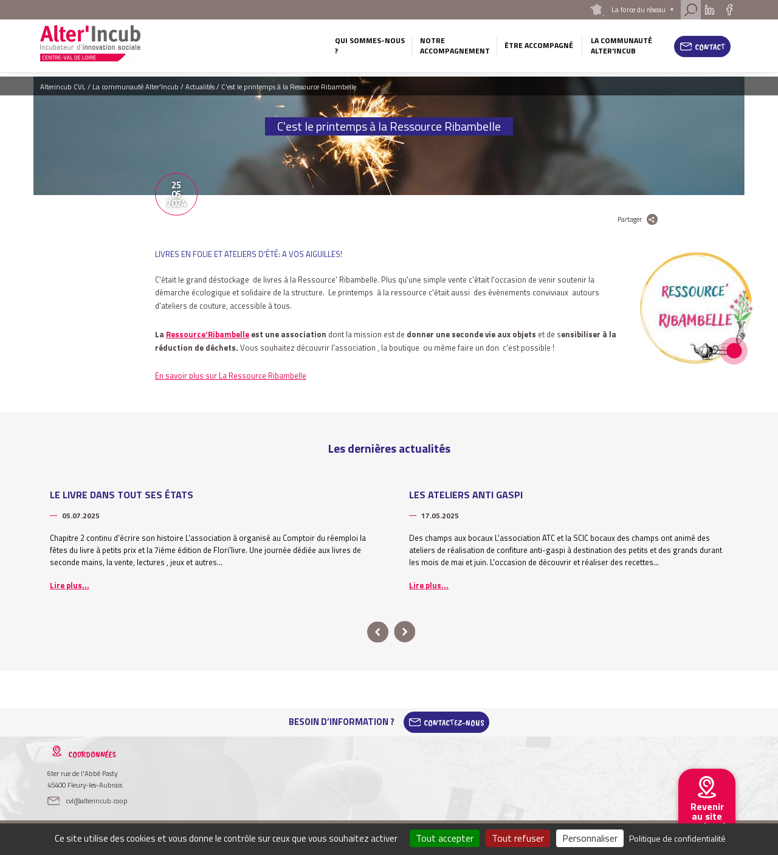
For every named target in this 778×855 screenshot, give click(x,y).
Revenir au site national (707, 816)
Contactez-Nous (454, 721)
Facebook (729, 9)
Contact (710, 46)
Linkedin (709, 9)
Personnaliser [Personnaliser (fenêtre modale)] (590, 838)
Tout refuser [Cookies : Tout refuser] (518, 838)
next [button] (404, 632)
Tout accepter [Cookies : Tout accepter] (444, 838)
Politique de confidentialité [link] (677, 838)
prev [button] (378, 632)
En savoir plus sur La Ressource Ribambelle (230, 375)
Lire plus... (69, 585)
